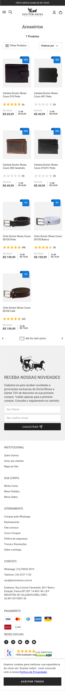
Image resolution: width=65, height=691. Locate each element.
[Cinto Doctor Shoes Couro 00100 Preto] (17, 229)
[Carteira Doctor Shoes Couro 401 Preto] (48, 86)
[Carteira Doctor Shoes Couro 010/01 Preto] (48, 158)
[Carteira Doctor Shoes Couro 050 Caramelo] (17, 158)
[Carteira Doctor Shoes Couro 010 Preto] (17, 86)
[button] (16, 45)
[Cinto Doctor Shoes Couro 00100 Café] (17, 301)
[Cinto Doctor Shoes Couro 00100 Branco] (48, 229)
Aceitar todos (32, 681)
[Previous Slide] (3, 338)
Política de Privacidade (33, 672)
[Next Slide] (62, 338)
